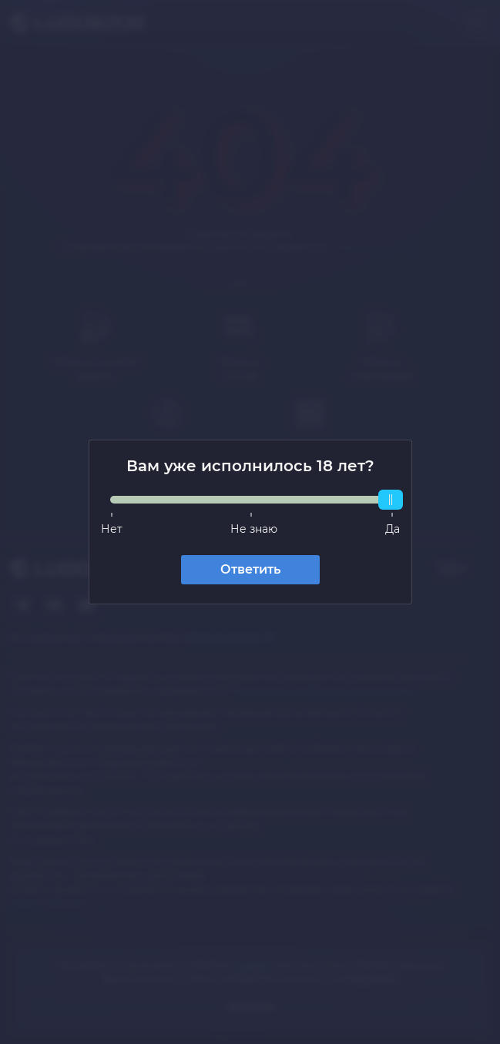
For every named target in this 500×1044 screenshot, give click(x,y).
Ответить (250, 569)
